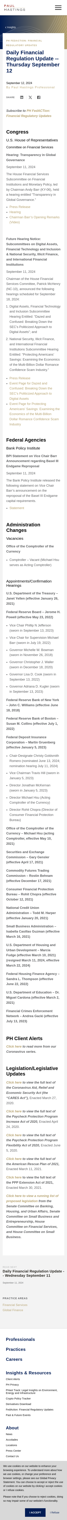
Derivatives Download (18, 1404)
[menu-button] (58, 7)
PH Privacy (12, 1384)
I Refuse (54, 1512)
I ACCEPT (35, 1512)
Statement (16, 508)
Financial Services (15, 1304)
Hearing (15, 212)
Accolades (12, 1439)
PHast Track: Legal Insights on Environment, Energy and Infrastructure (32, 1391)
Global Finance (13, 1310)
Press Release (19, 207)
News (9, 1434)
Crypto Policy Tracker (18, 1398)
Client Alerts (13, 1379)
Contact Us (12, 1456)
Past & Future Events (18, 1415)
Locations (11, 1445)
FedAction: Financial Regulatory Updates (29, 1409)
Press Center (13, 1450)
